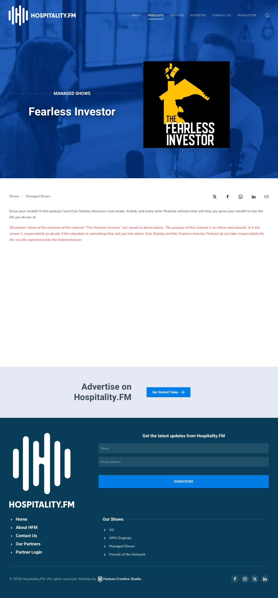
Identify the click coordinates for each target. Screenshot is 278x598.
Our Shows (112, 519)
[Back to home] (42, 15)
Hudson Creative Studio (121, 579)
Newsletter (246, 15)
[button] (267, 15)
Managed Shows (72, 93)
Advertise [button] (198, 15)
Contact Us (221, 15)
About (136, 15)
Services (177, 15)
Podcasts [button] (155, 15)
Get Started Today (168, 392)
